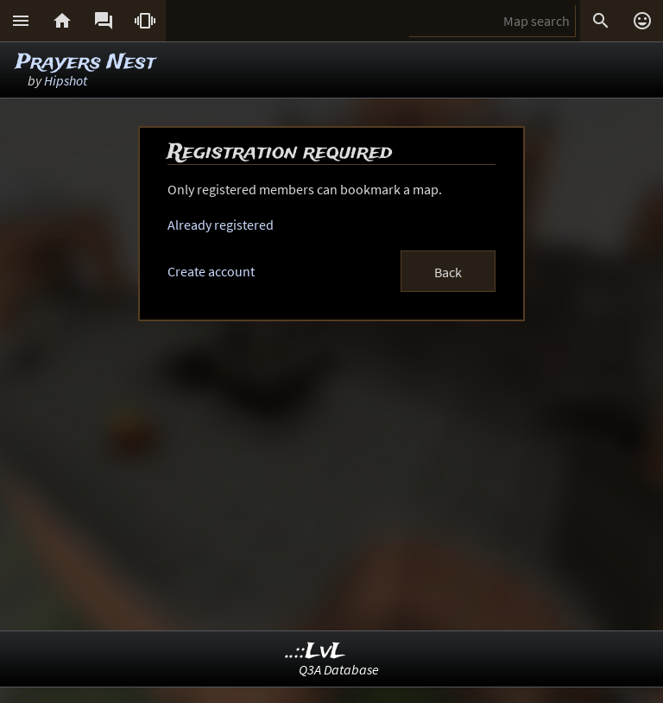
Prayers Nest (85, 63)
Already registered (220, 224)
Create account (211, 271)
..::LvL (315, 651)
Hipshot (65, 80)
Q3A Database (339, 669)
